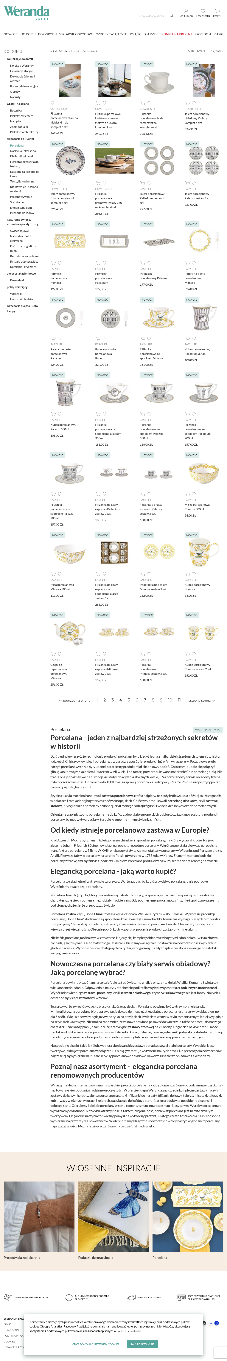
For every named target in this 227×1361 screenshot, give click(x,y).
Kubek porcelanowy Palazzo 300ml (63, 426)
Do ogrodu (47, 34)
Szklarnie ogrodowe (76, 34)
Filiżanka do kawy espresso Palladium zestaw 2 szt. (107, 508)
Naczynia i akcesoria (23, 149)
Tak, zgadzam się (143, 1344)
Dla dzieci (151, 34)
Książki (135, 34)
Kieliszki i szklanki (21, 154)
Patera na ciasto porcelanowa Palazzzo (105, 353)
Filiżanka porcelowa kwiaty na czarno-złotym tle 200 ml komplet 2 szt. (108, 120)
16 (60, 51)
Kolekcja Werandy (22, 64)
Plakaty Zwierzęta (21, 114)
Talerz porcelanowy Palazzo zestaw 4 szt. (198, 196)
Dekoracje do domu (20, 57)
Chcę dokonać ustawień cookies (95, 1344)
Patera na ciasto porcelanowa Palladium (60, 353)
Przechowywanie (21, 195)
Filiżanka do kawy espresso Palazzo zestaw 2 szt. (151, 508)
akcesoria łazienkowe (21, 272)
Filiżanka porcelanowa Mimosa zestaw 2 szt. (153, 668)
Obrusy (15, 90)
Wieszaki (16, 292)
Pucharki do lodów (22, 211)
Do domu (28, 34)
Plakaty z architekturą (24, 130)
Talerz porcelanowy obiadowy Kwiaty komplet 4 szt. (197, 118)
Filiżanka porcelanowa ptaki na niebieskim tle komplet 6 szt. (64, 119)
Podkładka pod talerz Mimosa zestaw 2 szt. (153, 586)
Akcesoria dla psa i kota (22, 304)
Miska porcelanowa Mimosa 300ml (197, 506)
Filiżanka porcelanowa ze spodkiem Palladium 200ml (198, 430)
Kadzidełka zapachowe (24, 254)
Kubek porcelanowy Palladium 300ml (197, 351)
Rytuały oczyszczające (24, 260)
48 (70, 51)
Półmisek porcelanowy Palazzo (153, 276)
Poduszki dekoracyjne (24, 84)
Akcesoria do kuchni (20, 137)
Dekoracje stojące (21, 69)
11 (179, 699)
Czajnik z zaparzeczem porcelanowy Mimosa (58, 670)
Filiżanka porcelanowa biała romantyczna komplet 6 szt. (151, 120)
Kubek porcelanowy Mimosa (197, 586)
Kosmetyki (17, 279)
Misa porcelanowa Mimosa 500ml (62, 586)
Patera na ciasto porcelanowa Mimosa (195, 278)
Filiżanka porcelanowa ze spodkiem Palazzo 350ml (151, 430)
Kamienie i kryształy (23, 265)
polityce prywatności (130, 1330)
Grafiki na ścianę (18, 102)
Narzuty (15, 95)
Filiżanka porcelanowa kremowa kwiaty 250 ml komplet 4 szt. (108, 200)
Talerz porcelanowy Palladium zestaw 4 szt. (152, 198)
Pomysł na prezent (177, 34)
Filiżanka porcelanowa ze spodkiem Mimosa (151, 353)
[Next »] (200, 699)
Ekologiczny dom (21, 206)
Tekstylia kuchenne (22, 180)
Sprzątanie (17, 200)
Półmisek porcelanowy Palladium (103, 278)
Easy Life (146, 188)
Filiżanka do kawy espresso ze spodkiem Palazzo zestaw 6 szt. (106, 590)
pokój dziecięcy (17, 285)
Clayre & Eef (59, 108)
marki (218, 34)
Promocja (203, 34)
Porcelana (17, 144)
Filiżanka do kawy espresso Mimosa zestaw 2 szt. (106, 668)
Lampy (11, 309)
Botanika (16, 109)
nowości (11, 34)
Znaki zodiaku (19, 125)
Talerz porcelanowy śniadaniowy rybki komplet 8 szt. (62, 198)
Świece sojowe (19, 229)
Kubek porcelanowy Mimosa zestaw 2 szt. (198, 666)
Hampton (16, 119)
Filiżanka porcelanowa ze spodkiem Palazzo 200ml (61, 510)
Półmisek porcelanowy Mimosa (58, 278)
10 (170, 699)
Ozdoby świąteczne (112, 34)
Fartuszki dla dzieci (22, 297)
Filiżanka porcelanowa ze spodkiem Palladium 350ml (108, 430)
